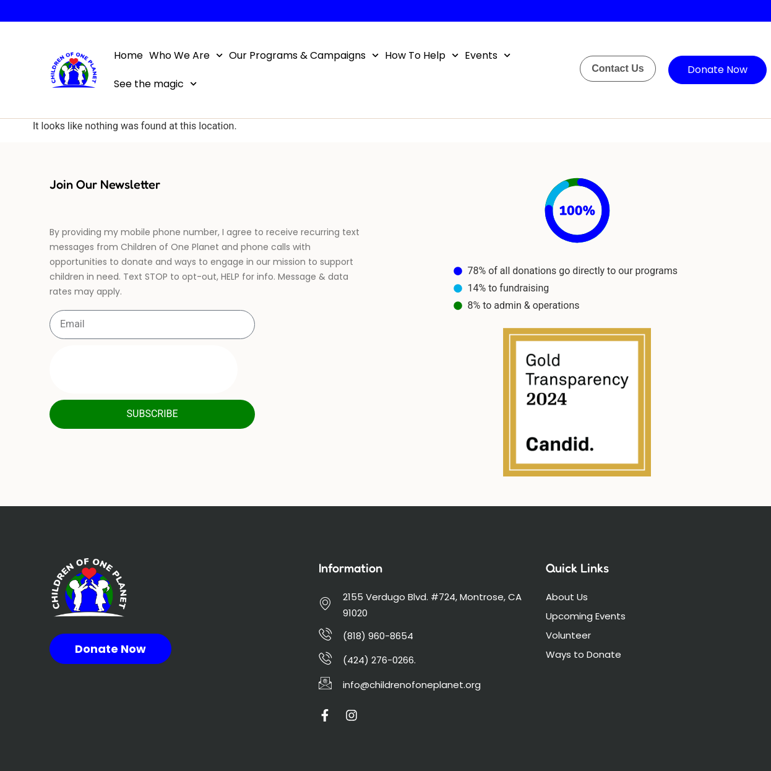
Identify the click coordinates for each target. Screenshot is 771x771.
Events (487, 55)
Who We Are (186, 55)
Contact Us (618, 68)
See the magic (155, 83)
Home (128, 55)
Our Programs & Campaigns (304, 55)
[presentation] (144, 369)
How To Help (422, 55)
